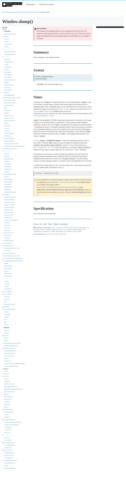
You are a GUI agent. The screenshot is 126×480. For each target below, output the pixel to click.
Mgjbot (80, 229)
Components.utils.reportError (46, 113)
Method (56, 224)
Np (50, 231)
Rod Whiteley (59, 231)
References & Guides (46, 4)
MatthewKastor (55, 229)
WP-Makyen (82, 227)
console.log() (47, 111)
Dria (65, 231)
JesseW (79, 231)
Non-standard (64, 224)
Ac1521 (53, 227)
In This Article (109, 27)
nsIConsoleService (69, 113)
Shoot (84, 229)
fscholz (71, 227)
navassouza (59, 227)
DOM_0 (50, 224)
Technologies (31, 4)
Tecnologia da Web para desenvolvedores (17, 12)
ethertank (42, 229)
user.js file (50, 147)
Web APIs (32, 12)
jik (60, 229)
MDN (3, 12)
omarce (64, 229)
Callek (53, 231)
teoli (88, 227)
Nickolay (74, 229)
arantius (69, 229)
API (41, 224)
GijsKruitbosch (38, 231)
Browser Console (63, 109)
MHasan (76, 227)
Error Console (38, 116)
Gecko (37, 140)
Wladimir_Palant (71, 231)
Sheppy (48, 229)
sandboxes (37, 125)
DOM (44, 224)
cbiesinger (45, 231)
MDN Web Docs (12, 4)
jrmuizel (66, 227)
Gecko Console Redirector (67, 182)
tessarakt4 (36, 229)
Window (38, 12)
